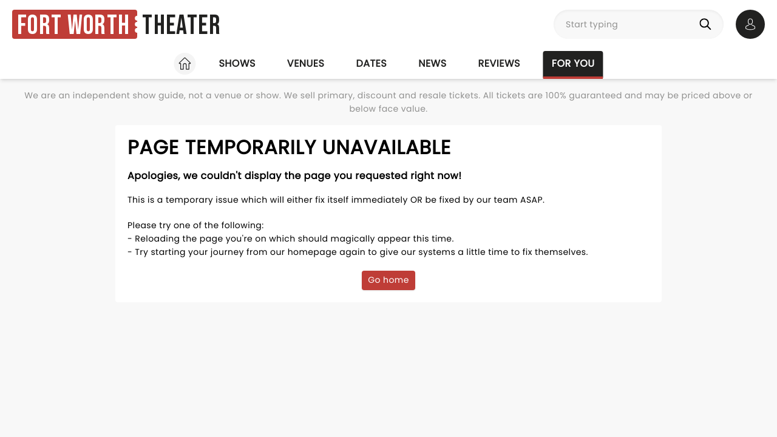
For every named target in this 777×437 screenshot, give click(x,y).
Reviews (499, 63)
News (432, 63)
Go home (388, 280)
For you (573, 63)
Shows (237, 63)
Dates (371, 63)
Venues (306, 63)
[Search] (708, 24)
